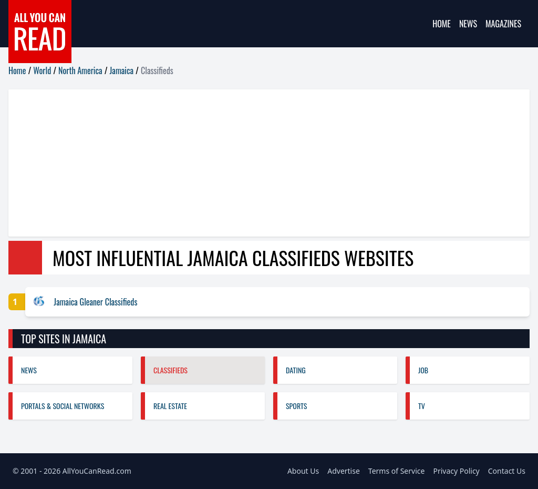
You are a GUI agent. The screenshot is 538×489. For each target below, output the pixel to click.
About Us (303, 471)
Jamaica (122, 70)
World (42, 70)
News (468, 23)
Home (441, 23)
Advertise (343, 471)
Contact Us (506, 471)
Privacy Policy (456, 471)
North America (80, 70)
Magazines (503, 23)
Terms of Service (396, 471)
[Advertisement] (269, 163)
